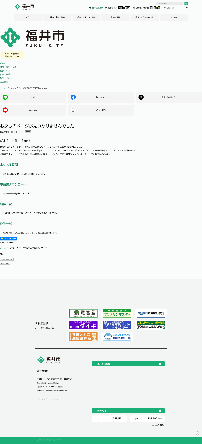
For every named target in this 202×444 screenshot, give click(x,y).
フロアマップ (53, 383)
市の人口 (101, 410)
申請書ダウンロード (13, 184)
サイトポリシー (55, 399)
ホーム (3, 88)
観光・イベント (7, 78)
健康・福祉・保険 (57, 17)
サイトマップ (42, 399)
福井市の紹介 (103, 363)
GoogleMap (41, 383)
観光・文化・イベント (145, 17)
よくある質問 (9, 164)
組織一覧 (6, 204)
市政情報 (173, 17)
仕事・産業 (115, 17)
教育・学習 (5, 71)
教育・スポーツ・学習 (86, 17)
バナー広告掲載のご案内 (45, 328)
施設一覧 (6, 223)
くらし (28, 17)
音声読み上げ (97, 8)
